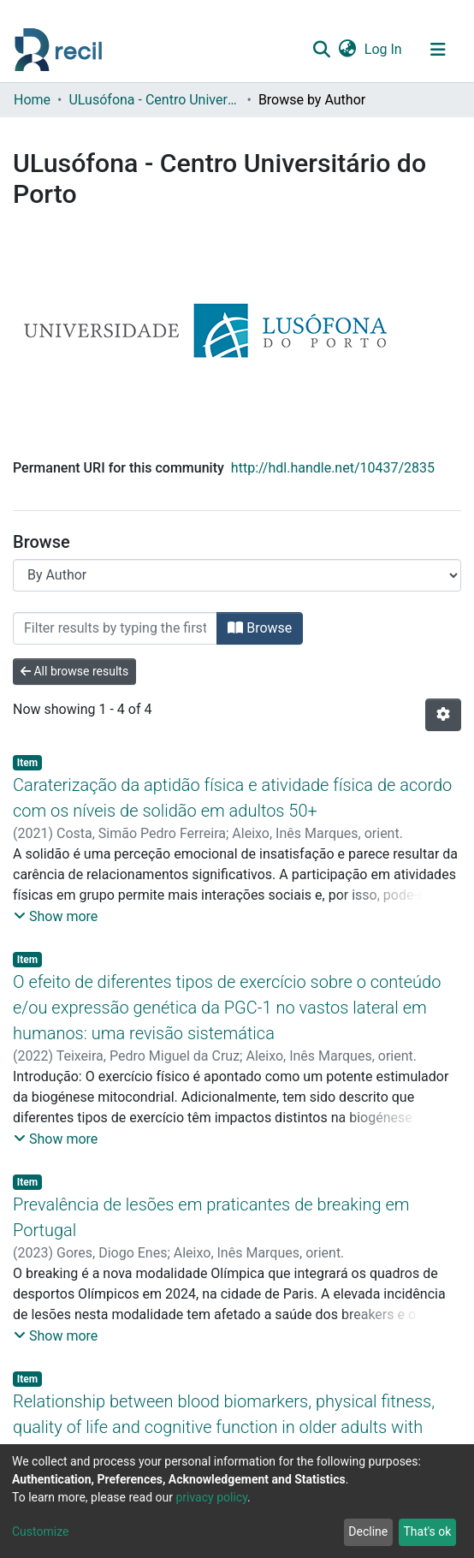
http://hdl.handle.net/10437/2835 (333, 468)
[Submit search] (321, 49)
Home (32, 100)
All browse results (74, 671)
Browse (260, 628)
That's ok (427, 1531)
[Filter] (115, 628)
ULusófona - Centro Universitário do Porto (154, 100)
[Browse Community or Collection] (237, 575)
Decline (368, 1531)
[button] (347, 49)
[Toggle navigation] (438, 49)
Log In (384, 49)
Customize (40, 1531)
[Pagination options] (443, 715)
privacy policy (211, 1497)
